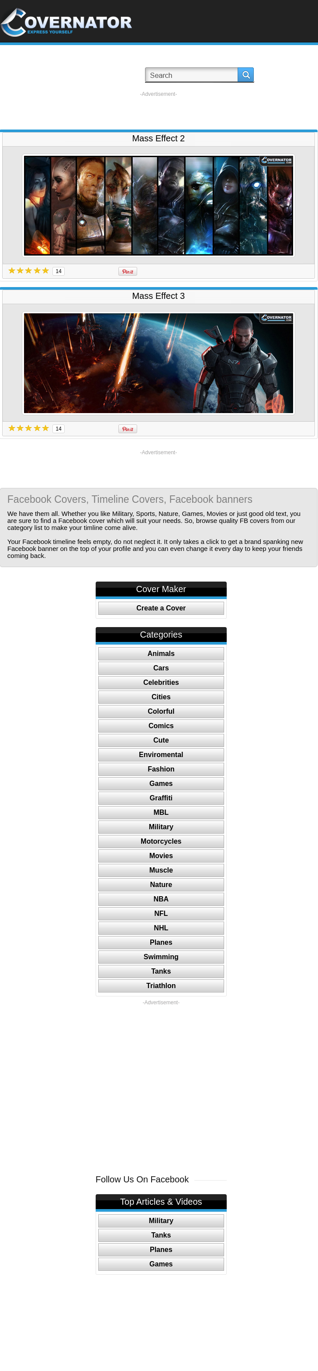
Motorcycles (161, 841)
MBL (161, 812)
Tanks (161, 971)
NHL (161, 928)
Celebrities (161, 682)
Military (161, 827)
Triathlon (161, 985)
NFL (161, 913)
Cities (161, 697)
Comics (161, 725)
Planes (161, 942)
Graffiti (161, 798)
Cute (161, 740)
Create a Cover (161, 608)
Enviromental (161, 754)
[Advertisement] (158, 111)
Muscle (161, 870)
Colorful (161, 711)
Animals (161, 653)
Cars (161, 668)
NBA (161, 899)
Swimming (161, 957)
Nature (161, 884)
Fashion (161, 769)
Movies (161, 855)
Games (161, 783)
